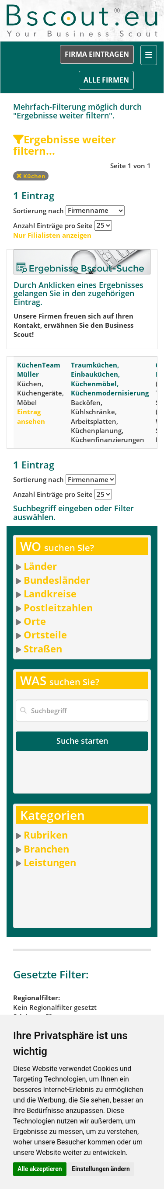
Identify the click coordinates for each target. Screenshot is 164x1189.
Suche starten (82, 740)
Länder (40, 565)
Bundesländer (57, 579)
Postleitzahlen (58, 607)
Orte (35, 620)
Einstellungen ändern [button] (101, 1168)
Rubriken (46, 834)
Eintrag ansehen (31, 416)
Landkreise (50, 593)
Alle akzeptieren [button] (39, 1168)
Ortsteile (45, 634)
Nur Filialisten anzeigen (52, 235)
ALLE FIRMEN (106, 80)
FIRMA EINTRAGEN (97, 54)
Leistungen (50, 862)
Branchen (46, 848)
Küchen (30, 176)
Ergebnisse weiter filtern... (64, 145)
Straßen (43, 648)
